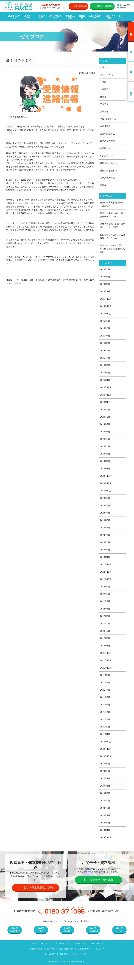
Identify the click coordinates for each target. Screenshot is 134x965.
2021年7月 (105, 690)
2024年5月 (105, 439)
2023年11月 (105, 483)
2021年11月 (105, 660)
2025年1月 (105, 380)
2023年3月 (105, 542)
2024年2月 (105, 461)
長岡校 (103, 185)
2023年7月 (105, 513)
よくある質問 (123, 5)
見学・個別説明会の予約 (36, 887)
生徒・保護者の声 (94, 17)
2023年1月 (105, 557)
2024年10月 (105, 402)
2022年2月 (105, 638)
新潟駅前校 (105, 148)
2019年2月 (105, 823)
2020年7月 (105, 778)
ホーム (32, 943)
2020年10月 (105, 756)
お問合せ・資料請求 (102, 6)
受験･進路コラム (108, 119)
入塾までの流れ (110, 17)
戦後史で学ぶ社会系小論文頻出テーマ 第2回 (112, 215)
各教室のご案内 (70, 17)
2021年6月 (105, 697)
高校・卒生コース (55, 17)
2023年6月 (105, 520)
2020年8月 (105, 771)
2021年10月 (105, 668)
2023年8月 (105, 505)
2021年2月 (105, 727)
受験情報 (104, 111)
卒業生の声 (131, 92)
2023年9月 (105, 498)
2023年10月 (105, 491)
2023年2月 (105, 550)
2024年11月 (105, 395)
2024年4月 (105, 446)
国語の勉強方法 (107, 134)
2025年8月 (105, 328)
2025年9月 (105, 321)
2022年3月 (105, 631)
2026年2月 (105, 284)
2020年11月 (105, 749)
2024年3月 (105, 454)
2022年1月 (105, 646)
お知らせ (104, 67)
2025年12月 (105, 299)
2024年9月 (105, 409)
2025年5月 (105, 350)
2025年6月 (105, 343)
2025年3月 (105, 365)
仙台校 (103, 97)
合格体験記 (105, 126)
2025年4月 (105, 358)
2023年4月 (105, 535)
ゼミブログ (122, 17)
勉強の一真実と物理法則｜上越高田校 (112, 204)
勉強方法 (104, 104)
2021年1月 (105, 734)
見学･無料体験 (78, 6)
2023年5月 (105, 527)
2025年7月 (105, 336)
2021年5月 (105, 705)
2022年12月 (105, 564)
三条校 (103, 82)
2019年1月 (105, 830)
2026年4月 (105, 269)
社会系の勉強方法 (108, 170)
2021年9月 (105, 675)
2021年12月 (105, 653)
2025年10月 (105, 313)
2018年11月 (105, 837)
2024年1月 (105, 469)
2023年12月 (105, 476)
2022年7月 (105, 601)
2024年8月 (105, 417)
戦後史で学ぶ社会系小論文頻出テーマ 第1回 (112, 226)
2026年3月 (105, 277)
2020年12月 (105, 742)
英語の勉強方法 (107, 178)
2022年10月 (105, 579)
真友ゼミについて (14, 17)
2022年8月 (105, 594)
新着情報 (121, 8)
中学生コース (41, 17)
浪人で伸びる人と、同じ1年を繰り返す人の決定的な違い (112, 248)
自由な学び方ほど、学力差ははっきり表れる (112, 236)
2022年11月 (105, 572)
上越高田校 (105, 89)
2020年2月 (105, 815)
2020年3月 (105, 808)
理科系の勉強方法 (108, 163)
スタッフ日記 (106, 75)
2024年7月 (105, 424)
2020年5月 (105, 793)
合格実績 (82, 17)
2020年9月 (105, 764)
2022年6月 (105, 609)
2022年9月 (105, 586)
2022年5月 (105, 616)
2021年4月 (105, 712)
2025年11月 (105, 306)
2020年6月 (105, 786)
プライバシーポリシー (80, 954)
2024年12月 (105, 387)
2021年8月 (105, 682)
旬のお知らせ (106, 156)
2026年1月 (105, 291)
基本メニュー (28, 17)
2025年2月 (105, 373)
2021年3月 (105, 719)
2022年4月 (105, 623)
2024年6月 (105, 432)
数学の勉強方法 (107, 141)
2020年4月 (105, 800)
